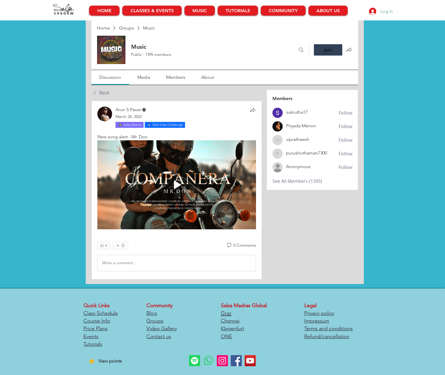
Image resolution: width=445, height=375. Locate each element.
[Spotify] (194, 360)
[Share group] (349, 49)
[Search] (301, 50)
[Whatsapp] (208, 360)
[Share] (252, 110)
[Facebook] (236, 360)
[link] (110, 77)
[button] (152, 11)
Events (90, 336)
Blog (151, 313)
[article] (176, 190)
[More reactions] (120, 245)
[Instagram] (222, 360)
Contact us (158, 336)
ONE (226, 336)
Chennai (230, 321)
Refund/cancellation (326, 336)
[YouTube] (250, 360)
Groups (154, 321)
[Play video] (176, 184)
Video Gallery (161, 328)
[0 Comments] (241, 245)
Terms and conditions (328, 328)
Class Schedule (100, 313)
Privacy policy (319, 313)
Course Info (96, 321)
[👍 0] (103, 245)
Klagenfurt (232, 328)
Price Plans (95, 328)
